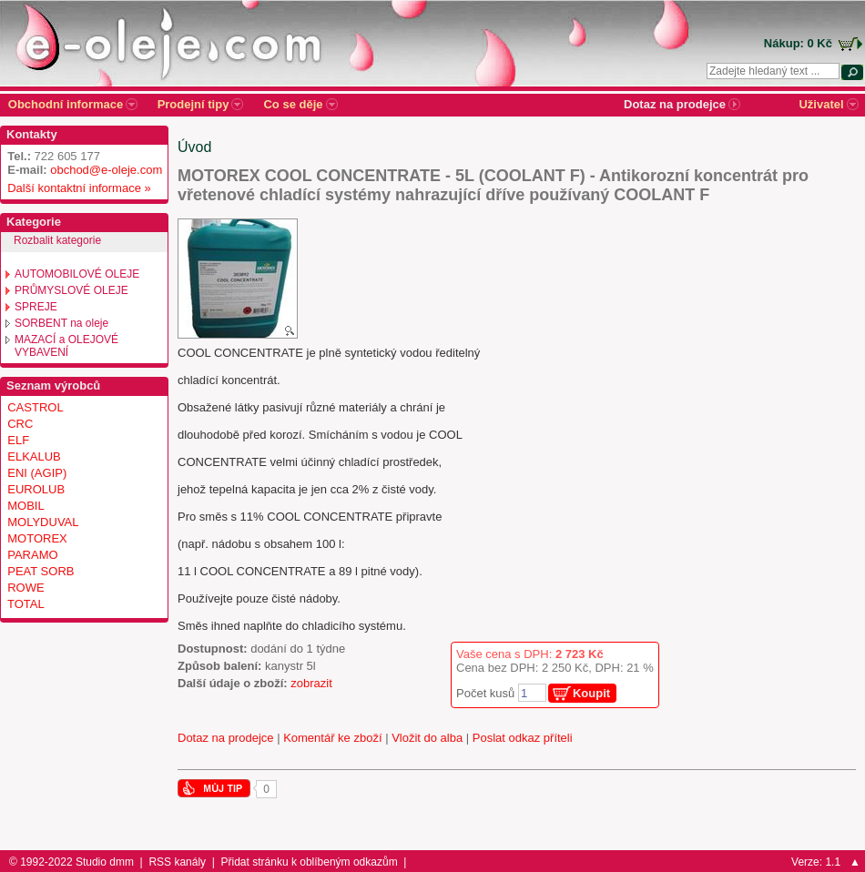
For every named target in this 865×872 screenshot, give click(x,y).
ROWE (25, 587)
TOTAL (26, 604)
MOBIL (25, 505)
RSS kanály (177, 862)
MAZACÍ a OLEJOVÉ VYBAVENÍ (66, 346)
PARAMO (32, 555)
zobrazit (311, 683)
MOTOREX (37, 538)
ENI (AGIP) (36, 473)
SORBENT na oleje (61, 323)
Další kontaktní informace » (76, 188)
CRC (20, 424)
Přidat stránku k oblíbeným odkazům (309, 862)
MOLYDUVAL (42, 522)
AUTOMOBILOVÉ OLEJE (77, 274)
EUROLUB (36, 489)
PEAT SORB (40, 571)
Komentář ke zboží (332, 738)
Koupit (591, 693)
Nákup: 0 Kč (798, 43)
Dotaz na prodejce (226, 738)
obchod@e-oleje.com (106, 170)
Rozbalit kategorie (57, 240)
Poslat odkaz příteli (523, 738)
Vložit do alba (427, 738)
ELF (18, 440)
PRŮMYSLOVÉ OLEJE (71, 290)
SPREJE (36, 306)
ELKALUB (34, 456)
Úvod (194, 147)
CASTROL (35, 407)
